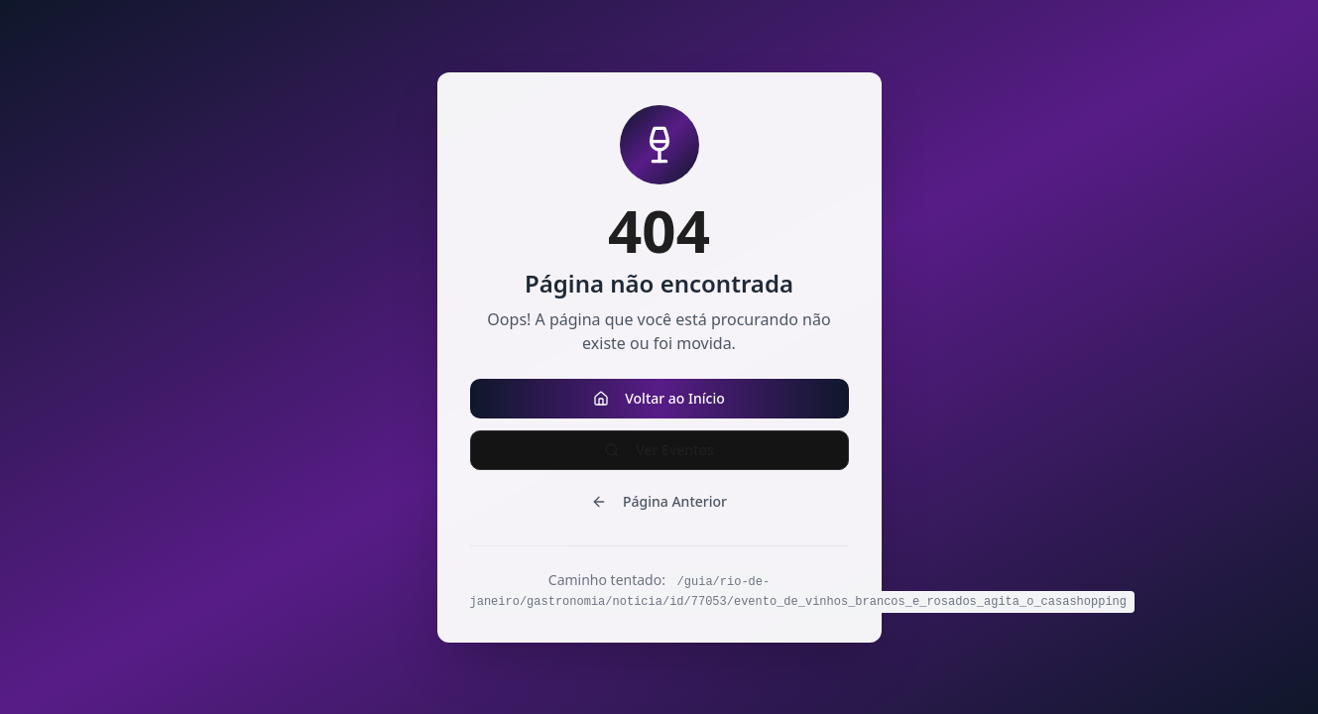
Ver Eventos (659, 449)
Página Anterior (659, 501)
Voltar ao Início (659, 398)
